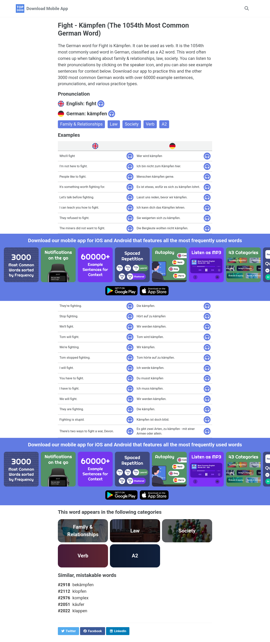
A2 (164, 124)
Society (132, 124)
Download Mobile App (47, 8)
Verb (150, 124)
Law (114, 124)
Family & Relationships (81, 124)
